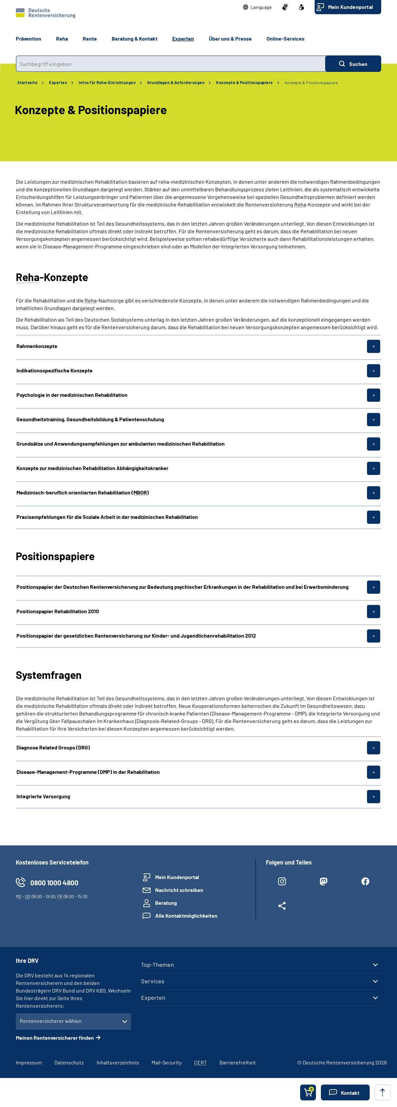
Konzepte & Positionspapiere (244, 82)
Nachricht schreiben (179, 890)
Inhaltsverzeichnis (118, 1062)
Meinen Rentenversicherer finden (55, 1037)
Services (152, 981)
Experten (58, 82)
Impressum (29, 1062)
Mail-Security (167, 1062)
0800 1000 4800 (54, 882)
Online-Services (285, 38)
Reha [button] (62, 38)
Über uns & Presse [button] (230, 38)
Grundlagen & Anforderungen (176, 82)
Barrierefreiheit (237, 1062)
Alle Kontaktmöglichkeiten (186, 915)
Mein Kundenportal (350, 7)
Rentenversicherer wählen (51, 1021)
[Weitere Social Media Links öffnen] (282, 907)
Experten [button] (183, 38)
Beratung (166, 903)
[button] (257, 7)
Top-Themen (157, 964)
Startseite (27, 82)
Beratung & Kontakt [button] (134, 38)
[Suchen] (353, 63)
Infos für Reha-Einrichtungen (107, 82)
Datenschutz (69, 1062)
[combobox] (170, 63)
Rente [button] (90, 38)
